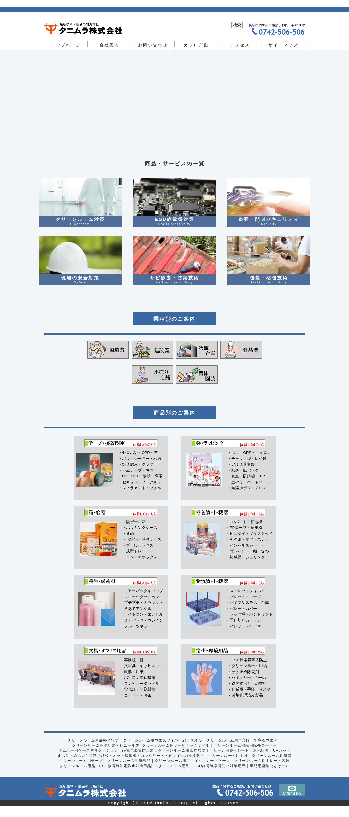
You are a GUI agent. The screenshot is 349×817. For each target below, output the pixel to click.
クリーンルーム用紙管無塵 (182, 762)
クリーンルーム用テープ (80, 772)
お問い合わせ (153, 45)
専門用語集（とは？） (271, 777)
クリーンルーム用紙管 (273, 767)
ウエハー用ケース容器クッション (87, 762)
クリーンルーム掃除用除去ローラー (246, 756)
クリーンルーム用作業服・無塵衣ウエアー (245, 751)
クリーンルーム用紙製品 (128, 772)
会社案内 (109, 45)
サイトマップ (283, 45)
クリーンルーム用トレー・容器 (263, 772)
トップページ (66, 45)
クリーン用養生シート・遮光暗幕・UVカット (251, 762)
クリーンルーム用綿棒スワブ (92, 751)
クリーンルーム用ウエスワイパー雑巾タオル (162, 751)
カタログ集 (196, 45)
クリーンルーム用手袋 (229, 767)
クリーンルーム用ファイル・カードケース (193, 772)
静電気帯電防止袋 (137, 762)
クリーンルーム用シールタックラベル (176, 756)
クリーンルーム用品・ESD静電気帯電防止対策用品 (104, 777)
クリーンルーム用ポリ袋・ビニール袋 (105, 756)
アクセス (240, 45)
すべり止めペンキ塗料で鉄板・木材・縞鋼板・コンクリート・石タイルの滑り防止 (130, 767)
